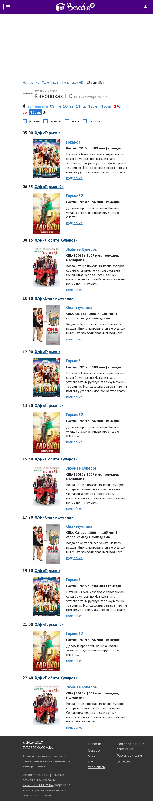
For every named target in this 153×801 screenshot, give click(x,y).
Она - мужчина (79, 307)
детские (94, 121)
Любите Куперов (81, 249)
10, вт (68, 106)
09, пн (55, 106)
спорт (75, 121)
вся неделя (38, 106)
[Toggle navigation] (7, 7)
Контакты (124, 762)
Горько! (73, 142)
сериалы (55, 121)
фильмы (34, 121)
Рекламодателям (129, 755)
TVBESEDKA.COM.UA (38, 747)
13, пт (106, 106)
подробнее (74, 178)
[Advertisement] (76, 46)
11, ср (81, 106)
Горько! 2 (74, 195)
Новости (94, 744)
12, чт (93, 106)
